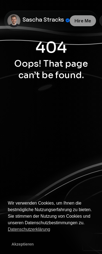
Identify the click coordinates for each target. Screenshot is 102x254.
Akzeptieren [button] (22, 244)
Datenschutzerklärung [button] (29, 229)
